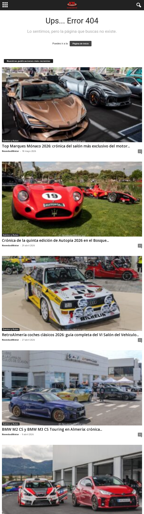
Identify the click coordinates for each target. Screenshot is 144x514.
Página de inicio (81, 43)
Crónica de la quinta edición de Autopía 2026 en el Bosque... (55, 240)
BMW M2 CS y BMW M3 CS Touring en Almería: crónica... (52, 429)
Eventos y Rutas (11, 140)
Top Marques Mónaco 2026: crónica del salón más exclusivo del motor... (66, 146)
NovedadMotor (10, 151)
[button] (138, 5)
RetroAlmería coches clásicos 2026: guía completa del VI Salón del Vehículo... (70, 334)
